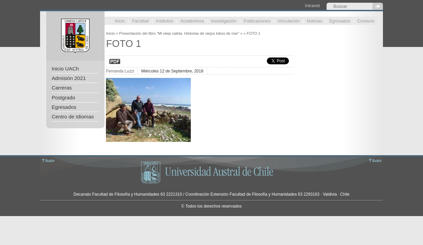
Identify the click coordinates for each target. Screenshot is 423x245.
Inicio (120, 21)
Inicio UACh (65, 68)
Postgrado (63, 97)
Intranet (312, 5)
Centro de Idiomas (73, 116)
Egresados (339, 21)
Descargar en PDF (114, 61)
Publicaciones (257, 21)
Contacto (365, 21)
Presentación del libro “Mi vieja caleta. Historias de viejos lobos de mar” (179, 33)
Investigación (224, 21)
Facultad (140, 21)
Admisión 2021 (69, 78)
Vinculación (289, 21)
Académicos (192, 21)
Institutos (164, 21)
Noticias (315, 21)
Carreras (62, 88)
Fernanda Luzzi (120, 71)
